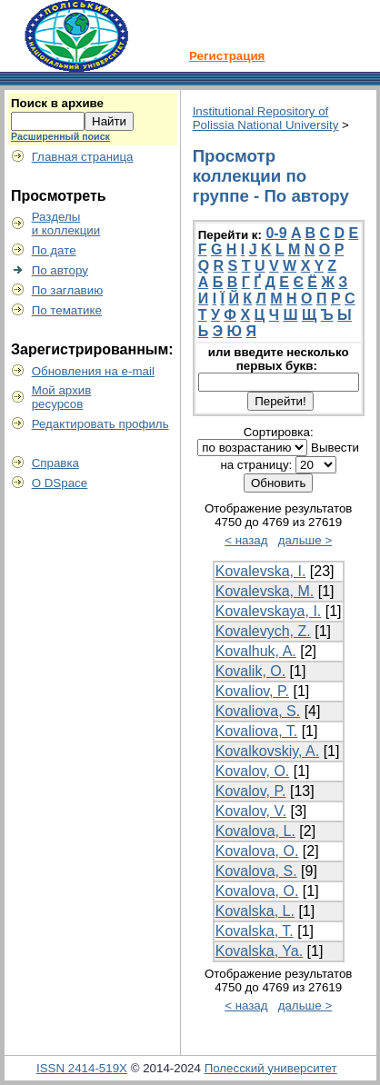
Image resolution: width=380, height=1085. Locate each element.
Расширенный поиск (60, 136)
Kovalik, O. (250, 671)
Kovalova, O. (257, 851)
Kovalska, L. (255, 911)
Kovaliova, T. (256, 731)
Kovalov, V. (250, 811)
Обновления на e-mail (93, 371)
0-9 (275, 233)
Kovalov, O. (252, 771)
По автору (60, 270)
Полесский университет (271, 1068)
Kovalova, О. (257, 891)
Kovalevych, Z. (263, 631)
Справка (55, 463)
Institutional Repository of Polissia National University (266, 118)
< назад (246, 540)
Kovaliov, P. (252, 691)
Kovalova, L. (255, 831)
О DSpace (60, 483)
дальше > (305, 540)
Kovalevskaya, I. (268, 611)
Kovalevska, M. (264, 591)
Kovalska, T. (254, 931)
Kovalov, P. (250, 791)
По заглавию (68, 290)
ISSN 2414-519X (81, 1068)
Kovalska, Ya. (259, 951)
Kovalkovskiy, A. (267, 751)
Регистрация (227, 56)
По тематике (67, 310)
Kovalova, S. (256, 871)
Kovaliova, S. (257, 711)
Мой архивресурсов (62, 397)
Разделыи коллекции (66, 223)
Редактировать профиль (100, 424)
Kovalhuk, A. (255, 651)
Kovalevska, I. (260, 571)
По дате (54, 250)
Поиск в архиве (57, 103)
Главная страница (83, 157)
